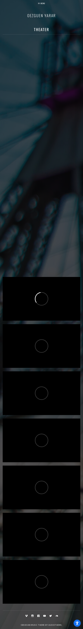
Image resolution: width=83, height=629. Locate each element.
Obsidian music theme (33, 625)
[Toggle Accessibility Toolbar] (77, 623)
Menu (43, 3)
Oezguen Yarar (41, 15)
